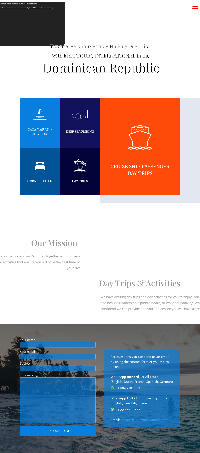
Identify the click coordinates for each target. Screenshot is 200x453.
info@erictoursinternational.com (145, 420)
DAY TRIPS (80, 181)
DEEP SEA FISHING (80, 131)
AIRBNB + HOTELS (40, 181)
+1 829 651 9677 (128, 410)
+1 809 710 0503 (128, 388)
